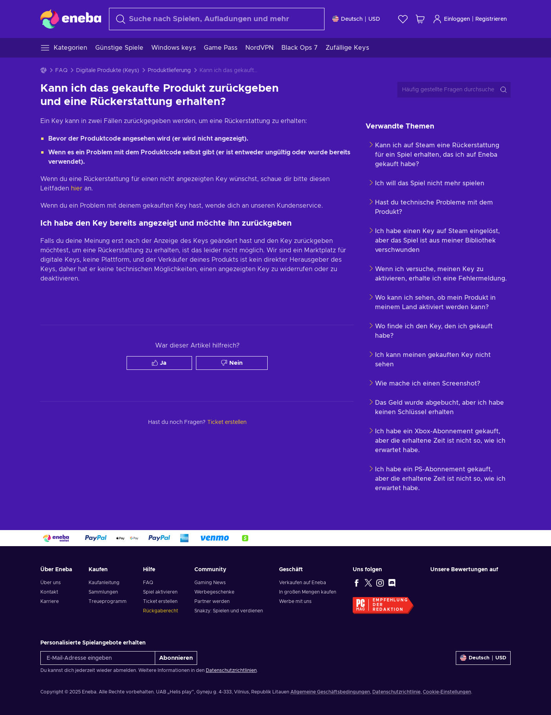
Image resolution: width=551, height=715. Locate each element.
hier (76, 188)
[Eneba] (70, 18)
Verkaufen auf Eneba (302, 582)
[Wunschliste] (402, 19)
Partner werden (212, 601)
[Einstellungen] (356, 19)
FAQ (61, 70)
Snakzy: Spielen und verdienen (228, 610)
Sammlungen (103, 592)
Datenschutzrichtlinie (396, 692)
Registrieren (491, 19)
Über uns (50, 582)
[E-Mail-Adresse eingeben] (97, 658)
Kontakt (49, 592)
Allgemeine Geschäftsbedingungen (330, 692)
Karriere (49, 601)
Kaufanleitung (104, 582)
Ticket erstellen (160, 601)
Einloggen (451, 19)
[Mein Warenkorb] (420, 19)
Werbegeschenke (214, 592)
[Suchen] (216, 19)
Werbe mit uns (295, 601)
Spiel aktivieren (160, 592)
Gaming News (210, 582)
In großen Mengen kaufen (307, 592)
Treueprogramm (108, 601)
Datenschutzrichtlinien (231, 670)
